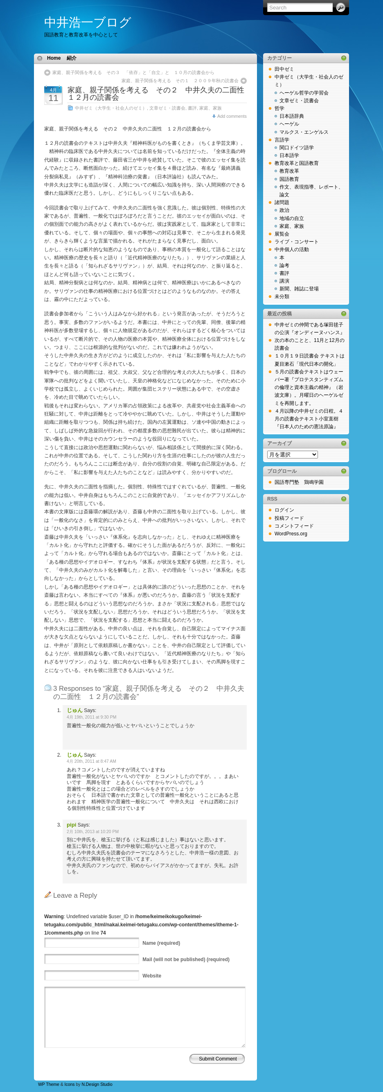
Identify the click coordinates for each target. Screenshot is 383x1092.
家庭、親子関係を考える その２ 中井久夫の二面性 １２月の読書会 (160, 93)
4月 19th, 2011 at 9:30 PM (91, 717)
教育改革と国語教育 (297, 163)
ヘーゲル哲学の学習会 (304, 93)
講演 (284, 281)
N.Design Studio (96, 1084)
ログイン (284, 510)
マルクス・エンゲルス (304, 132)
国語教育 (289, 179)
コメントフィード (294, 526)
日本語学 (289, 155)
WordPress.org (291, 534)
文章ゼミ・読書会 (167, 108)
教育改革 (289, 171)
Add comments (232, 116)
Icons (70, 1084)
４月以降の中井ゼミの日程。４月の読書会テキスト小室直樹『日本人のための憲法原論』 (309, 418)
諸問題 (282, 202)
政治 (284, 210)
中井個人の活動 (292, 249)
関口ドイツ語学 (296, 148)
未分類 (282, 296)
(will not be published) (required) (186, 959)
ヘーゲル (289, 124)
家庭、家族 (210, 108)
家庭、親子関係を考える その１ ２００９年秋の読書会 (180, 80)
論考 (284, 265)
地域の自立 (291, 218)
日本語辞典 (291, 116)
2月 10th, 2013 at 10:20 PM (93, 831)
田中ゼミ (284, 69)
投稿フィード (289, 518)
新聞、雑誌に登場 (299, 289)
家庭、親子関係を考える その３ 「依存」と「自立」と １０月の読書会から (133, 72)
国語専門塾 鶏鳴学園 (299, 482)
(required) (161, 943)
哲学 (279, 108)
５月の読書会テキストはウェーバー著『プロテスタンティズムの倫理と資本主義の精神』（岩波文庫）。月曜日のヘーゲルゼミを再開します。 (309, 387)
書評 (192, 108)
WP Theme (48, 1084)
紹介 (72, 58)
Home (54, 58)
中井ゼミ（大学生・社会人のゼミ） (111, 108)
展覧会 (282, 234)
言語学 (282, 140)
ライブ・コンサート (297, 242)
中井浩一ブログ (87, 22)
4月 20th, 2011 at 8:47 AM (91, 761)
